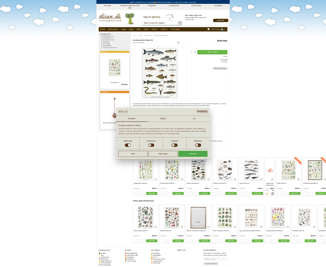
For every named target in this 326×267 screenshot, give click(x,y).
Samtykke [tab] (131, 118)
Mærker (146, 29)
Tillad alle (192, 154)
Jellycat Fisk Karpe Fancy (270, 184)
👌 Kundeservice (104, 257)
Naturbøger (106, 42)
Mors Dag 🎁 (176, 29)
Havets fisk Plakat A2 (193, 183)
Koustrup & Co (148, 35)
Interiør (138, 29)
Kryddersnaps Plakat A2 (167, 183)
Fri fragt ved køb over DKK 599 (130, 7)
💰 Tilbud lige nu (113, 29)
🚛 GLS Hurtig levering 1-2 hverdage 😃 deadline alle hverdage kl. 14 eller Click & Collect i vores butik (163, 2)
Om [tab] (194, 118)
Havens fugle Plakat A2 (141, 230)
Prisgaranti (152, 5)
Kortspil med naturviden (110, 47)
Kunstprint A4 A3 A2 (109, 40)
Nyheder (154, 29)
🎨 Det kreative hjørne (158, 259)
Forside (135, 35)
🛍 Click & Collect (130, 261)
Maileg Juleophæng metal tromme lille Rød (114, 122)
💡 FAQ (101, 255)
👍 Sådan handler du (105, 261)
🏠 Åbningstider (156, 255)
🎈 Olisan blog (155, 263)
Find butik (107, 5)
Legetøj (123, 29)
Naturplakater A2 (108, 38)
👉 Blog (102, 29)
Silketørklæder (107, 45)
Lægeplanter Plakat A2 (140, 183)
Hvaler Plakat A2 (244, 183)
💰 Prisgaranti (129, 257)
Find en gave (196, 5)
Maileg (131, 29)
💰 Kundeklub (155, 253)
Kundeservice (174, 5)
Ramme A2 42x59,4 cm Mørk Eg (196, 230)
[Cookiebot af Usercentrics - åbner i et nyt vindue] (198, 111)
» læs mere (137, 188)
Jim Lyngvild (106, 44)
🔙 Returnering (103, 259)
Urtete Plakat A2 (281, 183)
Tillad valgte (162, 154)
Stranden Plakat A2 (166, 230)
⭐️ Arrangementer (156, 261)
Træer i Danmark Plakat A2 (221, 230)
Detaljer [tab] (163, 118)
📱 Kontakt (102, 253)
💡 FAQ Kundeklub (105, 263)
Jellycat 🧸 (164, 29)
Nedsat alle (105, 92)
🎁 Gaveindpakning (131, 253)
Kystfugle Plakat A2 (298, 230)
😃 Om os (154, 257)
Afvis (133, 154)
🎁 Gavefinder (129, 259)
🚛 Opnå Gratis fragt (131, 255)
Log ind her (220, 20)
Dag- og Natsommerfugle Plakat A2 (250, 230)
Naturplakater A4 (108, 36)
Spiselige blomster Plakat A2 (274, 230)
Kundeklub (218, 5)
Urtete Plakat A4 (114, 82)
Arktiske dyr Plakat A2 (219, 183)
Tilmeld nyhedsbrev (211, 263)
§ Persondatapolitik (105, 265)
